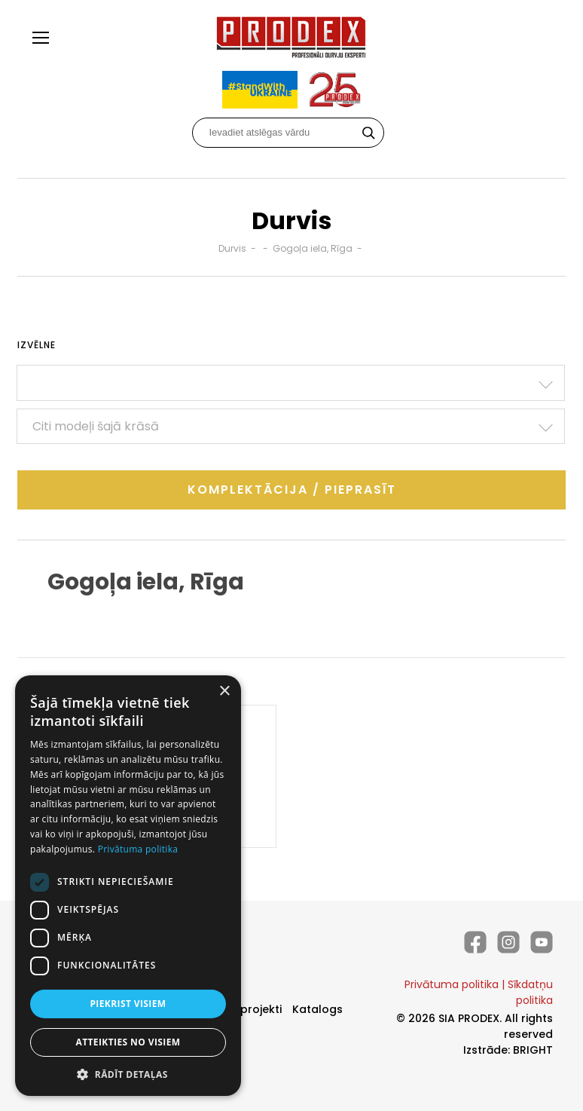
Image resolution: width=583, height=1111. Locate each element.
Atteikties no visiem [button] (127, 1042)
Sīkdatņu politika (530, 992)
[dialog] (128, 885)
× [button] (224, 691)
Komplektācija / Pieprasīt (292, 489)
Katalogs (317, 1009)
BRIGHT (533, 1049)
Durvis (232, 248)
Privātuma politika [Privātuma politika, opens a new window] (138, 849)
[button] (128, 1074)
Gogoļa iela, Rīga (313, 248)
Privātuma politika (451, 984)
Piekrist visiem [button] (128, 1003)
